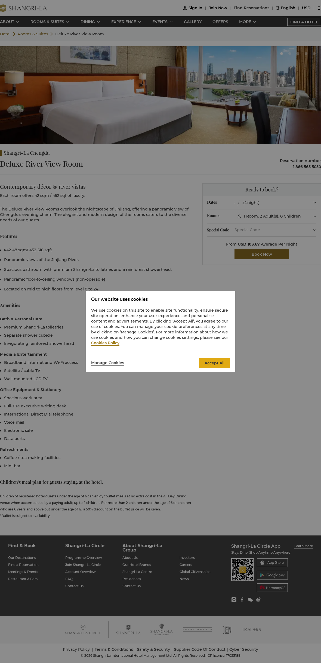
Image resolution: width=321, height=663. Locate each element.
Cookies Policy (105, 342)
